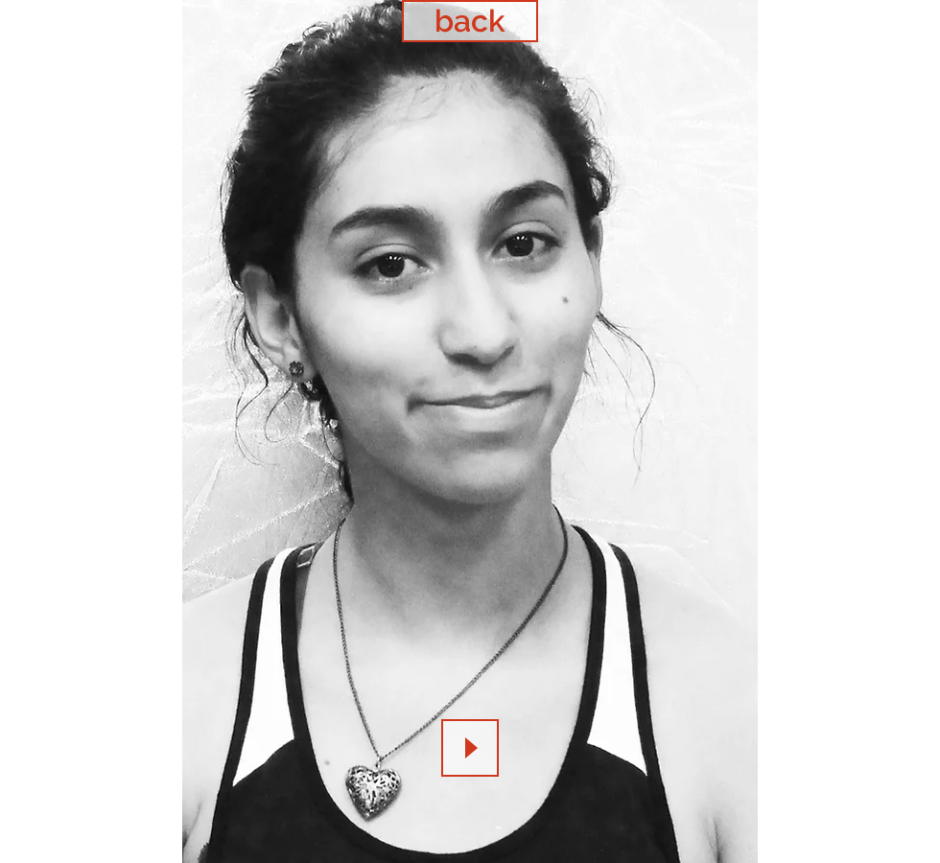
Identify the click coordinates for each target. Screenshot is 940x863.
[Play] (470, 748)
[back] (470, 21)
